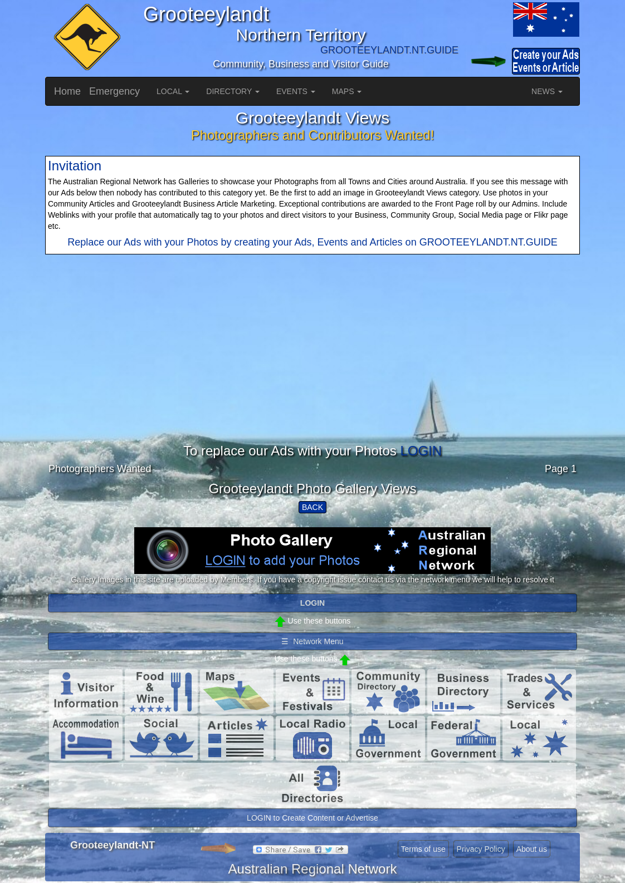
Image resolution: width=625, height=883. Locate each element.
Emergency (114, 91)
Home (67, 91)
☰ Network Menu (312, 641)
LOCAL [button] (173, 91)
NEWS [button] (547, 91)
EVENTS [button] (295, 91)
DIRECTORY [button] (233, 91)
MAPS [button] (347, 91)
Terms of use (423, 849)
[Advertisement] (312, 366)
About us (531, 849)
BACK (312, 507)
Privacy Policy (481, 849)
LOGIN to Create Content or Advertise (312, 817)
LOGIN (421, 450)
